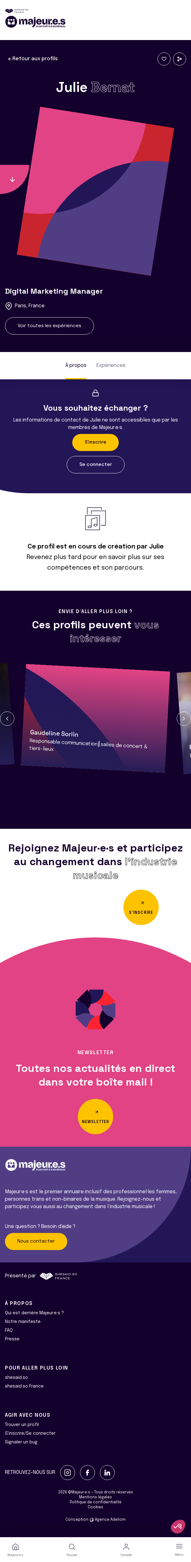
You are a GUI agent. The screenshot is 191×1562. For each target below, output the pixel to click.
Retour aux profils (32, 59)
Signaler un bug (21, 1442)
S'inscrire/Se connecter (30, 1433)
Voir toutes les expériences (49, 325)
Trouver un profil (22, 1425)
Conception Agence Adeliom (95, 1520)
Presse (12, 1339)
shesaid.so (16, 1377)
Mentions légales (95, 1497)
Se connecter (95, 464)
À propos (76, 365)
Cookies (95, 1507)
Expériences (111, 365)
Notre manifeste (23, 1322)
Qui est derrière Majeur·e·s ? (34, 1313)
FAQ (9, 1330)
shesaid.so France (24, 1386)
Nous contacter (36, 1241)
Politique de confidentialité (96, 1502)
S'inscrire (95, 442)
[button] (7, 718)
